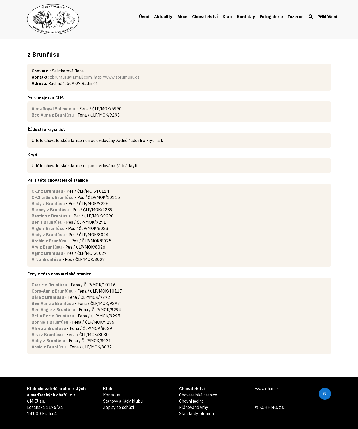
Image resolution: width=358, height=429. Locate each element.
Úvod (144, 16)
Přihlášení (327, 16)
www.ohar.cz (266, 388)
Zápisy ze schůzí (118, 407)
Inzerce (296, 16)
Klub (227, 16)
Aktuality (163, 16)
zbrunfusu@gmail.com (71, 77)
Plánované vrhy (193, 407)
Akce (182, 16)
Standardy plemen (196, 413)
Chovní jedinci (191, 401)
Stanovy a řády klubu (123, 401)
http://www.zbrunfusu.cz (116, 77)
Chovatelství (205, 16)
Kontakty (246, 16)
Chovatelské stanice (198, 394)
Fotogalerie (271, 16)
